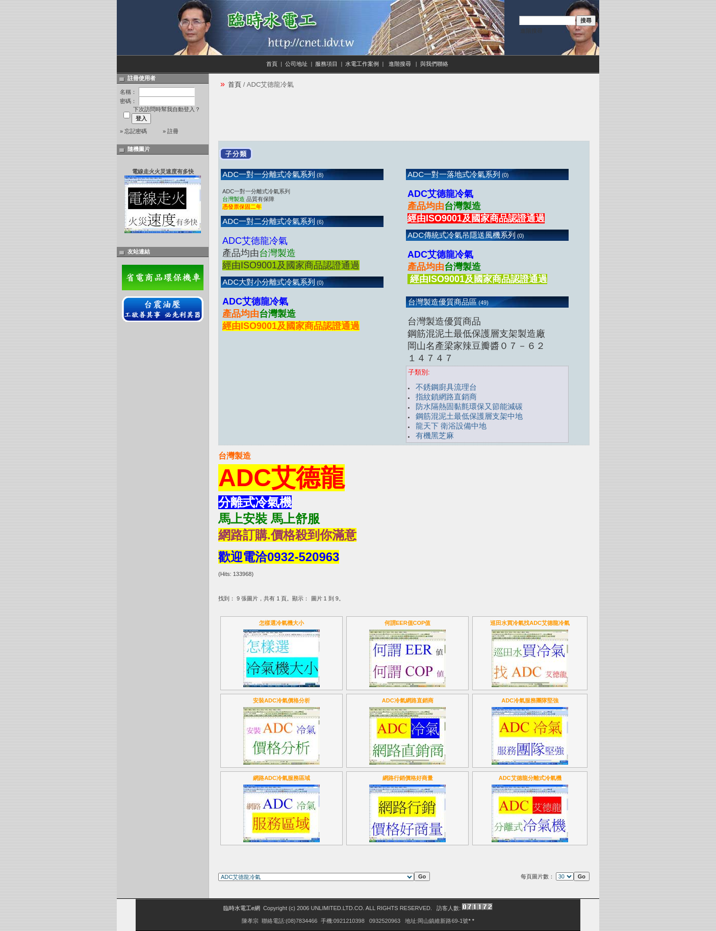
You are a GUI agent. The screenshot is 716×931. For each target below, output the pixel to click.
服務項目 (326, 64)
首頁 (271, 64)
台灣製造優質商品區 (441, 301)
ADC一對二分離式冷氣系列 (268, 221)
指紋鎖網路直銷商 (446, 396)
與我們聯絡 (435, 64)
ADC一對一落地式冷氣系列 (453, 174)
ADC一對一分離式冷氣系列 (268, 174)
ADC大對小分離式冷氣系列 (268, 282)
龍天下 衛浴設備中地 (451, 425)
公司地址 (296, 64)
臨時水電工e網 (241, 908)
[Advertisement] (404, 118)
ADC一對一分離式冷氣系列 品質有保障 (256, 199)
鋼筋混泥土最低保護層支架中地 (469, 416)
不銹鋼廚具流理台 (446, 387)
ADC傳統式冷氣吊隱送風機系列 (461, 235)
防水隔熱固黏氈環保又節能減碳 (469, 406)
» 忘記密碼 (133, 131)
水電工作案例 (362, 64)
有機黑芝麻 (435, 435)
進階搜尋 (531, 31)
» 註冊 (170, 131)
